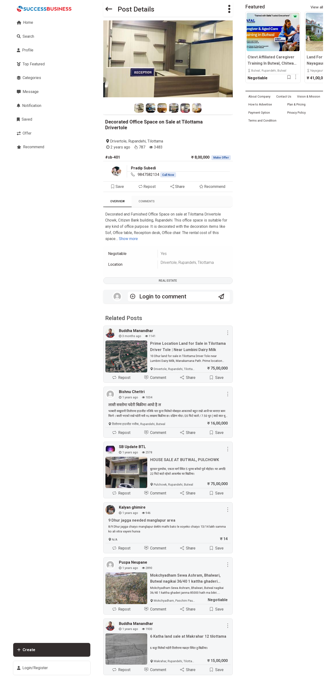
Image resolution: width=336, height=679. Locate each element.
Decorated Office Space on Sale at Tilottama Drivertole (154, 124)
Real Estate (168, 280)
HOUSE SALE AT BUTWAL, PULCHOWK (184, 459)
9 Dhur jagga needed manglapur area (141, 520)
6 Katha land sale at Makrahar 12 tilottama (188, 636)
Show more (128, 238)
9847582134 (157, 174)
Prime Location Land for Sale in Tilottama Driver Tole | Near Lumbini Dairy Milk (188, 346)
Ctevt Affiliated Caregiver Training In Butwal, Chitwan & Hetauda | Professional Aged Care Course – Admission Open (272, 60)
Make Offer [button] (221, 157)
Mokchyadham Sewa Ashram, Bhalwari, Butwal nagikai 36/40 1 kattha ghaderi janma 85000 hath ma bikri (185, 579)
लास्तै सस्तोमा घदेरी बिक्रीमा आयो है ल (134, 404)
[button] (229, 9)
